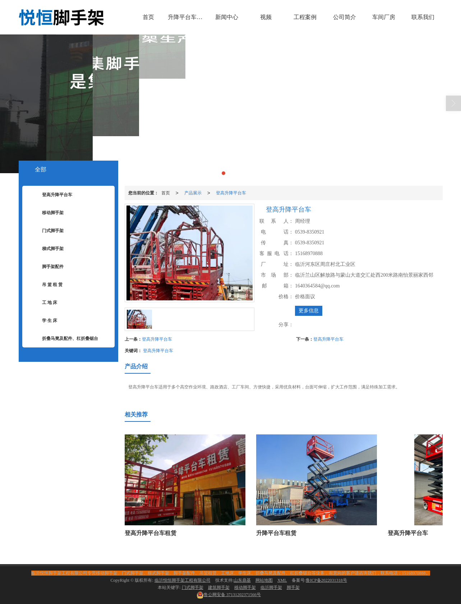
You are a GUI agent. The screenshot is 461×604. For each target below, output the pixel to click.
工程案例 (305, 17)
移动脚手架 (47, 213)
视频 (266, 17)
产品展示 (193, 192)
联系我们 (422, 17)
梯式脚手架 (47, 249)
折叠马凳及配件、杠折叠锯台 (64, 339)
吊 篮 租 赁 (47, 285)
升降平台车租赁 (187, 17)
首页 (148, 17)
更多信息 (309, 310)
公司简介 (344, 17)
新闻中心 (226, 17)
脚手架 (293, 587)
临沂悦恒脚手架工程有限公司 (183, 580)
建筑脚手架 (219, 587)
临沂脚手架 (271, 587)
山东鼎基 (242, 580)
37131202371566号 (229, 594)
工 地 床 (44, 303)
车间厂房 (383, 17)
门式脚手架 (47, 231)
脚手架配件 (47, 267)
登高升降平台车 (231, 192)
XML (282, 580)
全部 (40, 169)
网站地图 (264, 580)
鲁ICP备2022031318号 (326, 580)
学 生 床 (44, 321)
